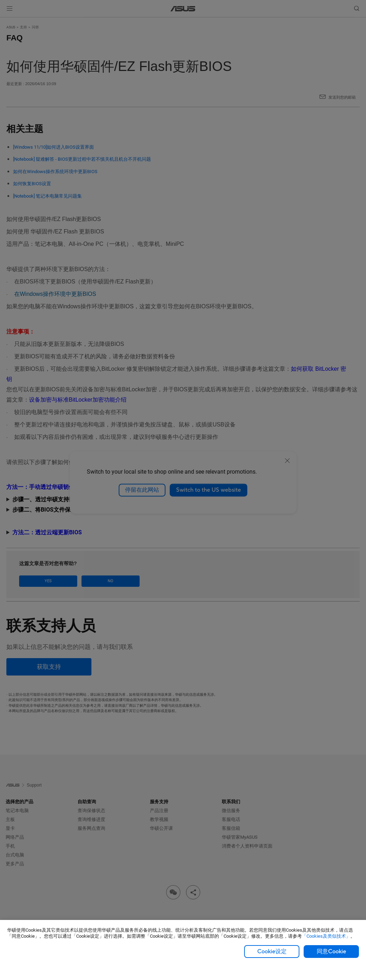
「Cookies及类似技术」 (326, 936)
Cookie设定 (272, 951)
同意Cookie (331, 951)
